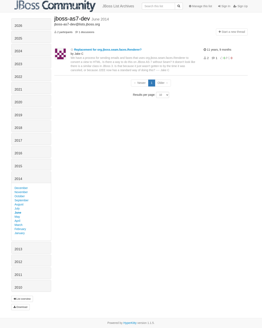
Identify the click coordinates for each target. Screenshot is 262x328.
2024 (18, 51)
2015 (18, 166)
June (18, 212)
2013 (18, 249)
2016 (18, 153)
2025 (18, 38)
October (20, 196)
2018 (18, 128)
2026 (18, 26)
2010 (18, 287)
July (17, 208)
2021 (18, 89)
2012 (18, 262)
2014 (18, 179)
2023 (18, 64)
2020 (18, 102)
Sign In (224, 6)
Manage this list (200, 6)
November (21, 192)
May (17, 216)
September (21, 200)
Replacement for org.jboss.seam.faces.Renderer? (106, 49)
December (21, 188)
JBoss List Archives (74, 6)
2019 (18, 115)
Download (20, 307)
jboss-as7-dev (72, 18)
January (20, 233)
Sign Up (240, 6)
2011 (18, 275)
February (20, 229)
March (19, 225)
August (19, 204)
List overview (22, 298)
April (17, 220)
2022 (18, 77)
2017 (18, 140)
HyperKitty (130, 323)
